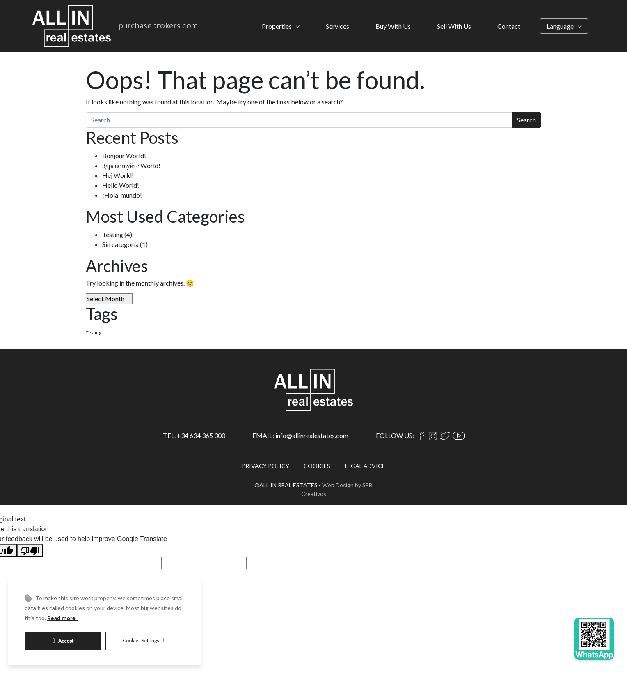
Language (560, 26)
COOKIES (317, 465)
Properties (277, 26)
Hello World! (120, 185)
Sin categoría (120, 244)
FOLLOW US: (395, 435)
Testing (112, 234)
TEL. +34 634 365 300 (194, 435)
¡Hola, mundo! (122, 195)
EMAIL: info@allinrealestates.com (300, 435)
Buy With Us (393, 26)
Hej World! (118, 175)
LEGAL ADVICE (365, 465)
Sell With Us (454, 26)
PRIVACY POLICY (265, 465)
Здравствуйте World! (131, 165)
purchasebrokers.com (158, 25)
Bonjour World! (124, 155)
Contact (508, 26)
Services (337, 26)
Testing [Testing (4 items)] (93, 332)
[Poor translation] (30, 550)
